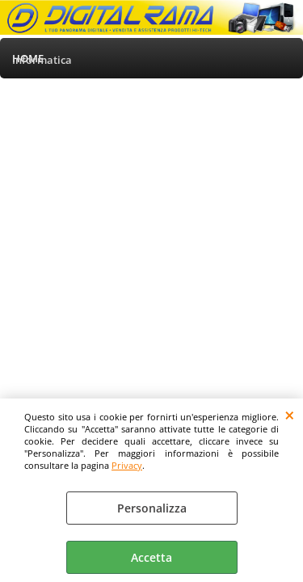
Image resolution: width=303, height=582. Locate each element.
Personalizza (152, 508)
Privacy (127, 465)
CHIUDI (289, 415)
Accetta (151, 557)
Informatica (42, 60)
